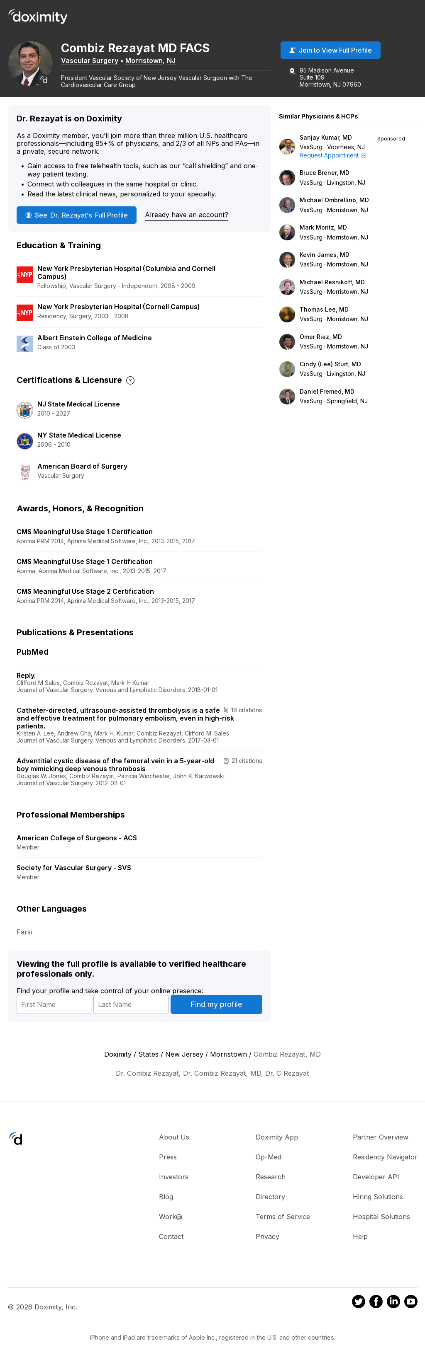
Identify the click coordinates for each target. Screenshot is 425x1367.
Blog (166, 1200)
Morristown (149, 61)
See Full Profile (76, 218)
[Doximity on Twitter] (358, 1306)
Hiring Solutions (378, 1200)
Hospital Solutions (381, 1220)
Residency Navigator (385, 1160)
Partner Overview (380, 1140)
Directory (270, 1200)
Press (168, 1160)
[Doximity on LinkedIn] (393, 1306)
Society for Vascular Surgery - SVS (74, 871)
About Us (174, 1140)
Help (360, 1240)
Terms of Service (283, 1220)
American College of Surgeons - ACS (77, 841)
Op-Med (268, 1160)
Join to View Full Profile (330, 51)
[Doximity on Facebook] (376, 1306)
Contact (171, 1240)
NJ (176, 61)
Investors (173, 1180)
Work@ (170, 1220)
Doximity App (277, 1140)
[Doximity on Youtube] (411, 1306)
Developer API (376, 1180)
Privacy (267, 1240)
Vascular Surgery (95, 61)
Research (271, 1180)
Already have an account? (186, 218)
